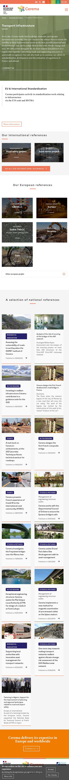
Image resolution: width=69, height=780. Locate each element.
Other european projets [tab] (14, 274)
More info (8, 776)
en (65, 2)
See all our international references (24, 169)
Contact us (8, 68)
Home (4, 17)
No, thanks (52, 775)
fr (62, 2)
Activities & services (16, 17)
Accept (51, 769)
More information (12, 124)
